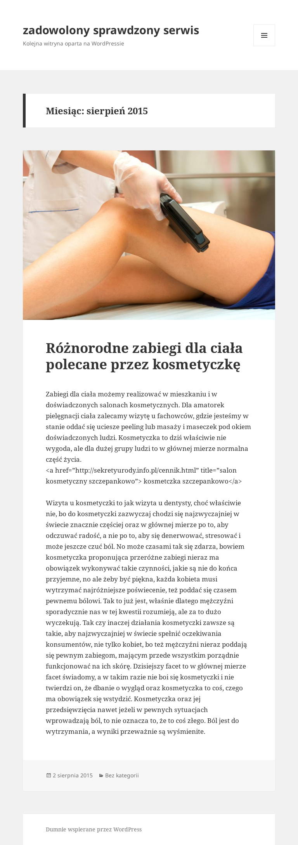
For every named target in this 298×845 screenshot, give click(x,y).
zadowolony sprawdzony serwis (111, 29)
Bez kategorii (122, 775)
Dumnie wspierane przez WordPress (94, 829)
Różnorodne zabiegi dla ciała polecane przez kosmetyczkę (144, 356)
